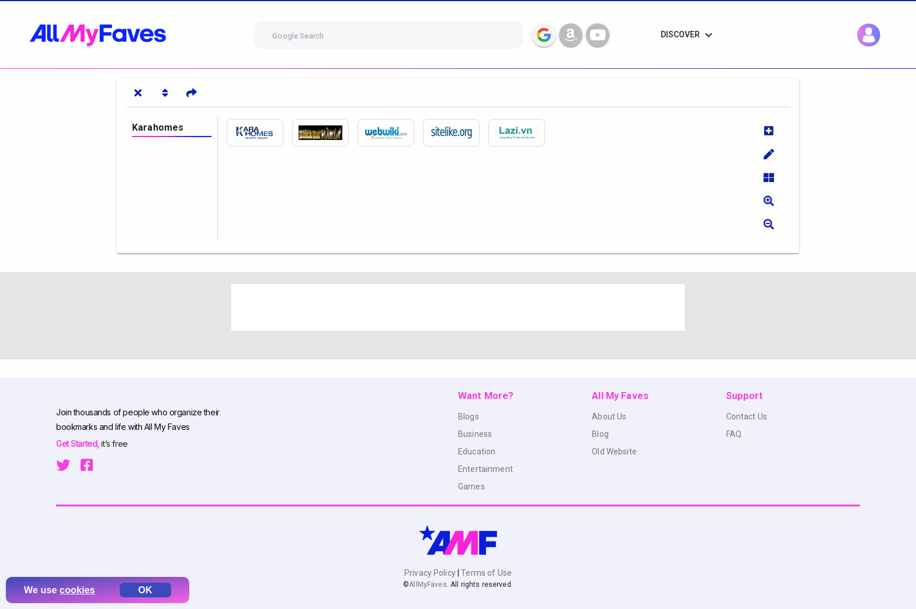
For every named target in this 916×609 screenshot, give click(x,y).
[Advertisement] (458, 307)
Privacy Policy (430, 573)
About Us (609, 416)
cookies (77, 590)
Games (471, 486)
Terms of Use (485, 573)
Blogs (468, 416)
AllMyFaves (427, 584)
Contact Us (746, 416)
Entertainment (485, 469)
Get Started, (78, 444)
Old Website (614, 451)
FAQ (733, 434)
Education (476, 451)
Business (475, 434)
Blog (600, 434)
